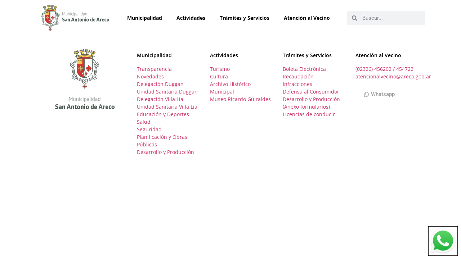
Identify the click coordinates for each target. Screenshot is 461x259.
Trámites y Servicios (246, 18)
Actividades (192, 18)
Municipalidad (146, 18)
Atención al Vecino (309, 18)
